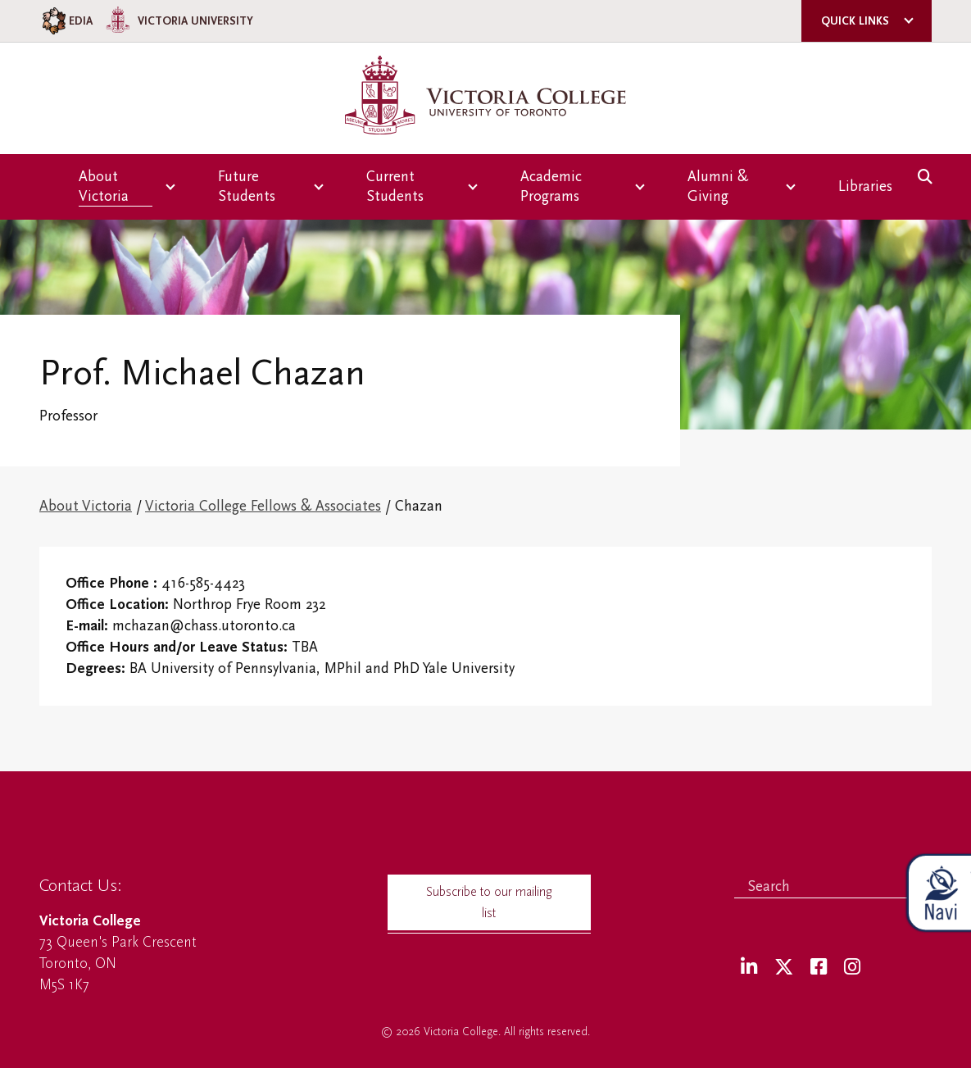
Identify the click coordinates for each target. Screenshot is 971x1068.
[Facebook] (818, 967)
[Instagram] (852, 967)
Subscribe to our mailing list (489, 902)
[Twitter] (784, 967)
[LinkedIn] (749, 967)
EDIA (66, 21)
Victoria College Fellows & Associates (263, 506)
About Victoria (85, 506)
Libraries (865, 186)
